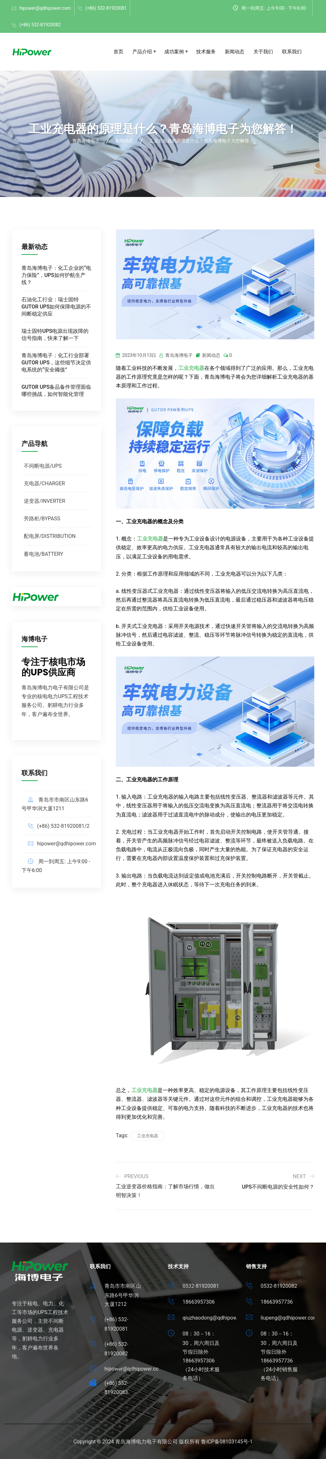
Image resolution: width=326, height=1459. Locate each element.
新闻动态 (234, 51)
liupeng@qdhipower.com (289, 1318)
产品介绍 (142, 51)
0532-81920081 (201, 1286)
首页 (118, 51)
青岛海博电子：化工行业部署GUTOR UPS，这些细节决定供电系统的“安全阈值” (56, 362)
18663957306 (199, 1302)
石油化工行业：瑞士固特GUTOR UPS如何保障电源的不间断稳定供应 (56, 306)
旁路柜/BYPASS (42, 518)
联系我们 (292, 51)
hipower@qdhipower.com (45, 8)
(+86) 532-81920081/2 (63, 826)
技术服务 (206, 51)
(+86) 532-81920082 (40, 24)
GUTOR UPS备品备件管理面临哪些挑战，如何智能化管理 (56, 390)
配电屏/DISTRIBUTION (49, 536)
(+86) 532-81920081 (106, 8)
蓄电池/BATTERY (43, 554)
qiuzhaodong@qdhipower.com (218, 1318)
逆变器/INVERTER (44, 501)
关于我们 (263, 51)
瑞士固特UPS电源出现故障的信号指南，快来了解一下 (54, 334)
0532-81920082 (279, 1286)
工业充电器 (191, 368)
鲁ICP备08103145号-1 (226, 1442)
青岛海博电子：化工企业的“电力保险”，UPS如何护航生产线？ (56, 275)
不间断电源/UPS (43, 466)
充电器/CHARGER (44, 483)
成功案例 (174, 51)
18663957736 (277, 1302)
